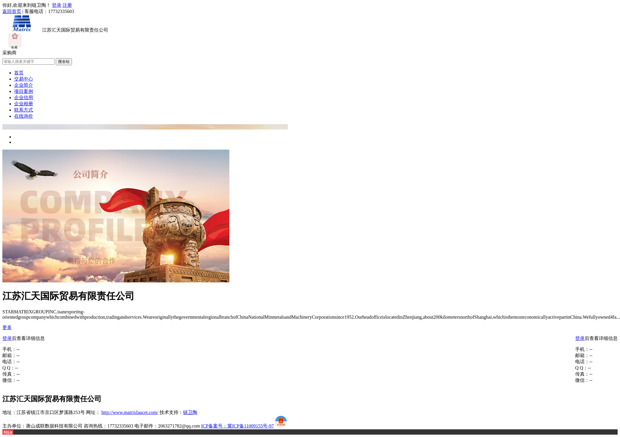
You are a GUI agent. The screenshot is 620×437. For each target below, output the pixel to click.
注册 (67, 5)
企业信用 (23, 97)
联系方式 (23, 109)
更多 (7, 327)
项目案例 (23, 91)
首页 (19, 72)
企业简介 (23, 85)
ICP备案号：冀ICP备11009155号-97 (237, 425)
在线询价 (23, 116)
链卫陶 (190, 412)
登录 (56, 5)
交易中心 (23, 78)
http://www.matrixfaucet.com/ (129, 412)
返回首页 (11, 11)
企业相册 (23, 103)
